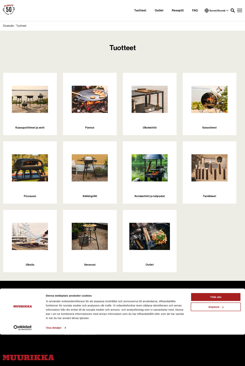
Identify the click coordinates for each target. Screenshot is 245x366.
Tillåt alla (215, 328)
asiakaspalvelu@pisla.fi (18, 305)
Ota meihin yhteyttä (77, 311)
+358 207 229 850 (16, 309)
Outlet (159, 10)
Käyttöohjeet (134, 311)
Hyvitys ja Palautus (199, 317)
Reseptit (178, 10)
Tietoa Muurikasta (76, 305)
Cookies (70, 317)
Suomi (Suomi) (217, 10)
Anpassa (215, 338)
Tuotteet (140, 10)
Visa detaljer (53, 359)
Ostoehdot (194, 305)
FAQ (195, 10)
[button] (233, 10)
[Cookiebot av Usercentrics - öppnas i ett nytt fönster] (22, 359)
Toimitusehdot (196, 311)
